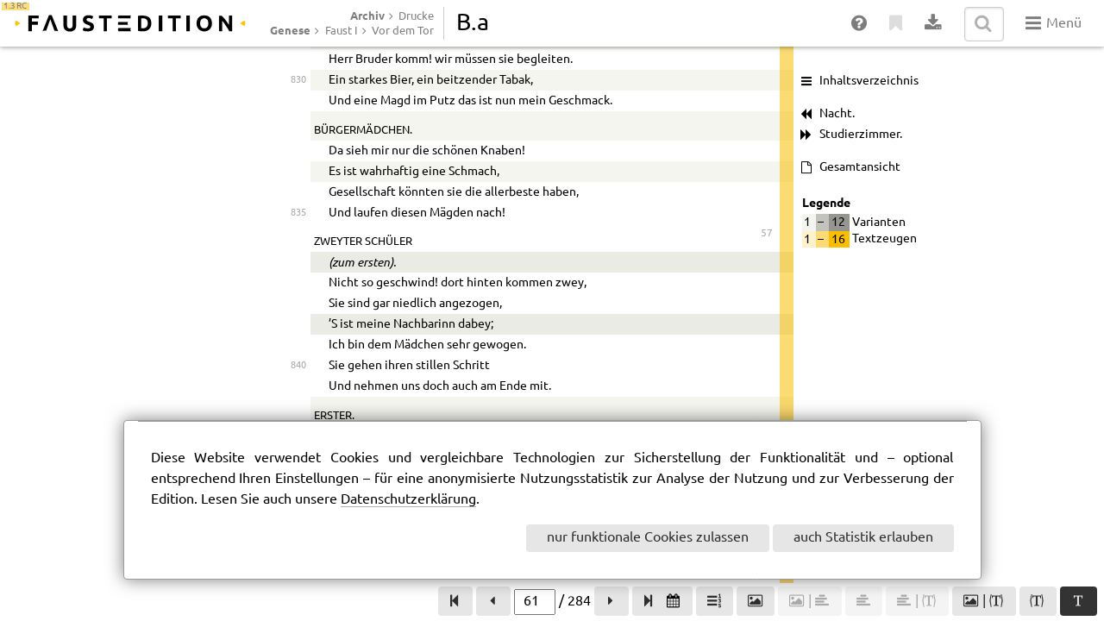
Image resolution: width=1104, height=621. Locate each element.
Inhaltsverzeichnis (869, 81)
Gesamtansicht (859, 167)
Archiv (367, 15)
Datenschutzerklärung (408, 499)
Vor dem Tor (403, 31)
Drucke (416, 16)
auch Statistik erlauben (863, 537)
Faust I (341, 31)
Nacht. (837, 114)
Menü (1054, 23)
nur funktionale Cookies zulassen (648, 537)
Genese (290, 30)
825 (298, 334)
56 (767, 52)
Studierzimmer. (860, 135)
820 (298, 173)
